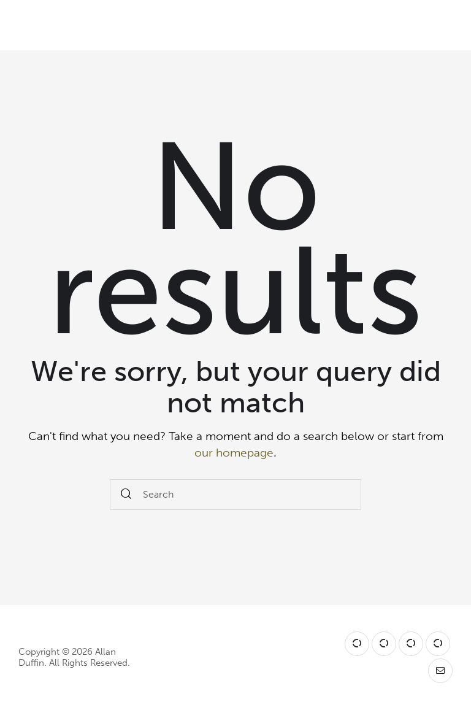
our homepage (234, 453)
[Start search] (126, 495)
